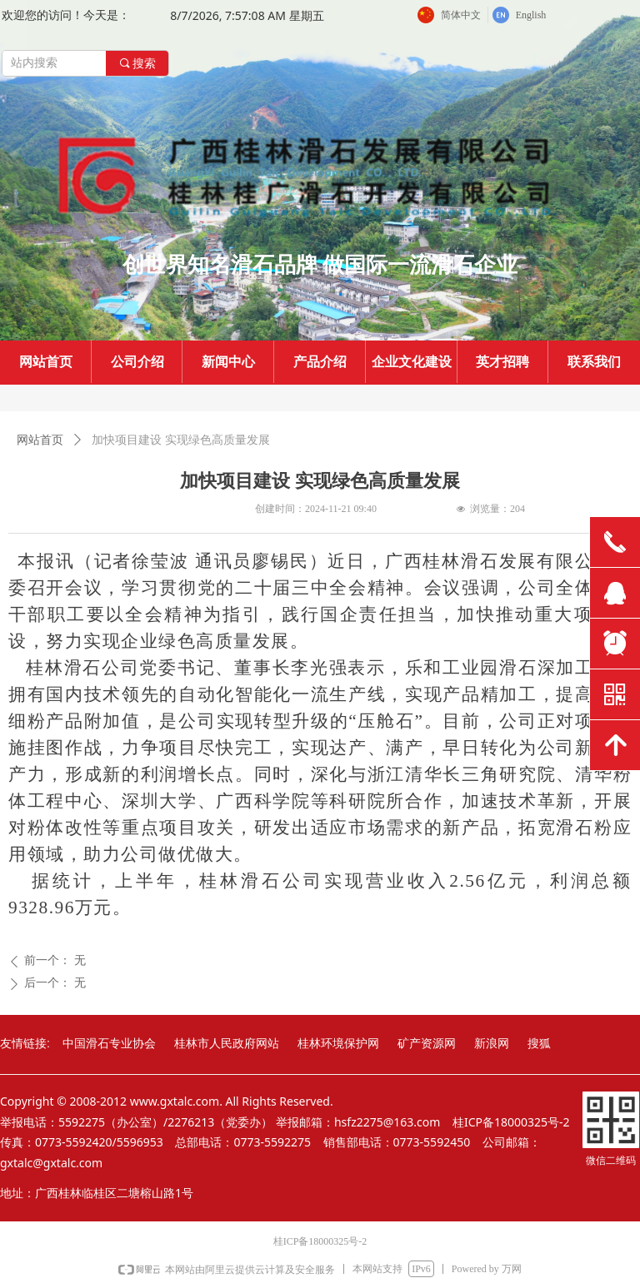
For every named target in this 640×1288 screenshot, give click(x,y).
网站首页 (40, 440)
